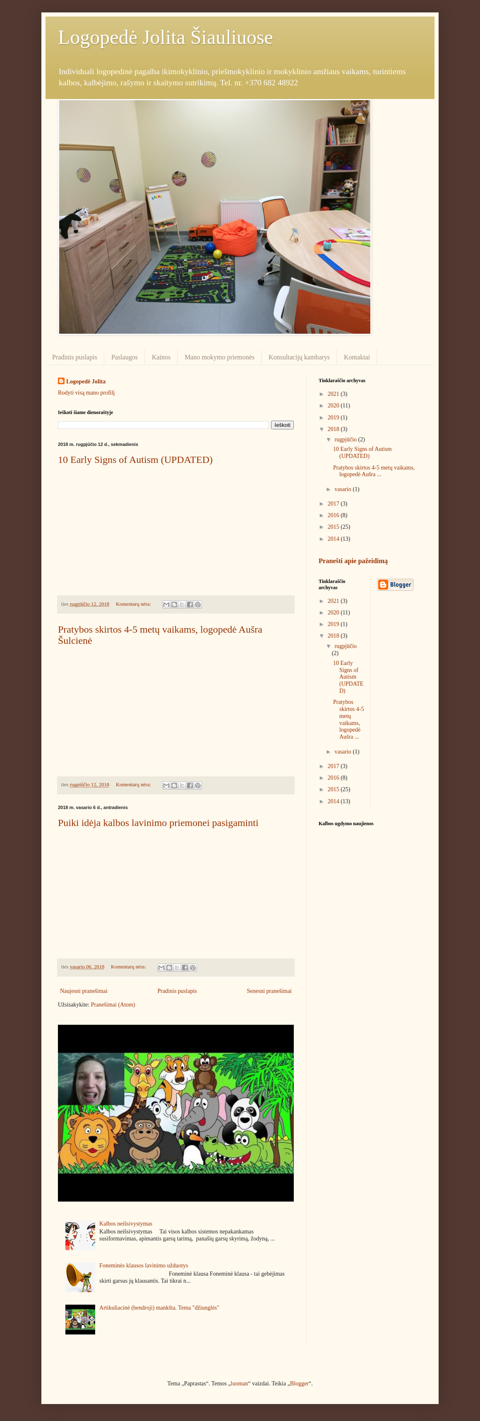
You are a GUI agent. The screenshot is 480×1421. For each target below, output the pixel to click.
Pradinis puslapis (74, 357)
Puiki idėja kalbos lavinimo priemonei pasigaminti (158, 822)
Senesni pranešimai (269, 991)
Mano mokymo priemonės (219, 357)
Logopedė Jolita (86, 381)
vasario (343, 489)
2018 (334, 429)
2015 (334, 527)
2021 (334, 394)
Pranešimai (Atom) (113, 1005)
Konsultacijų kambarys (299, 357)
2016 (334, 515)
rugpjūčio (346, 439)
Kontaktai (357, 357)
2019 (334, 417)
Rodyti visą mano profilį (86, 393)
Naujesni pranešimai (84, 991)
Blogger (299, 1383)
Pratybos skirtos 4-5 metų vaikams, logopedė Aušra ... (374, 471)
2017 (334, 504)
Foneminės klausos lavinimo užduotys (143, 1265)
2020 (334, 405)
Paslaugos (124, 357)
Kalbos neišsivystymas (125, 1224)
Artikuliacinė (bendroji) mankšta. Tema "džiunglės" (159, 1308)
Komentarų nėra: (134, 604)
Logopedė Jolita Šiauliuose (165, 37)
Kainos (161, 357)
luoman (239, 1383)
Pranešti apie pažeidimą (353, 561)
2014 (334, 539)
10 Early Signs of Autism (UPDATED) (135, 459)
